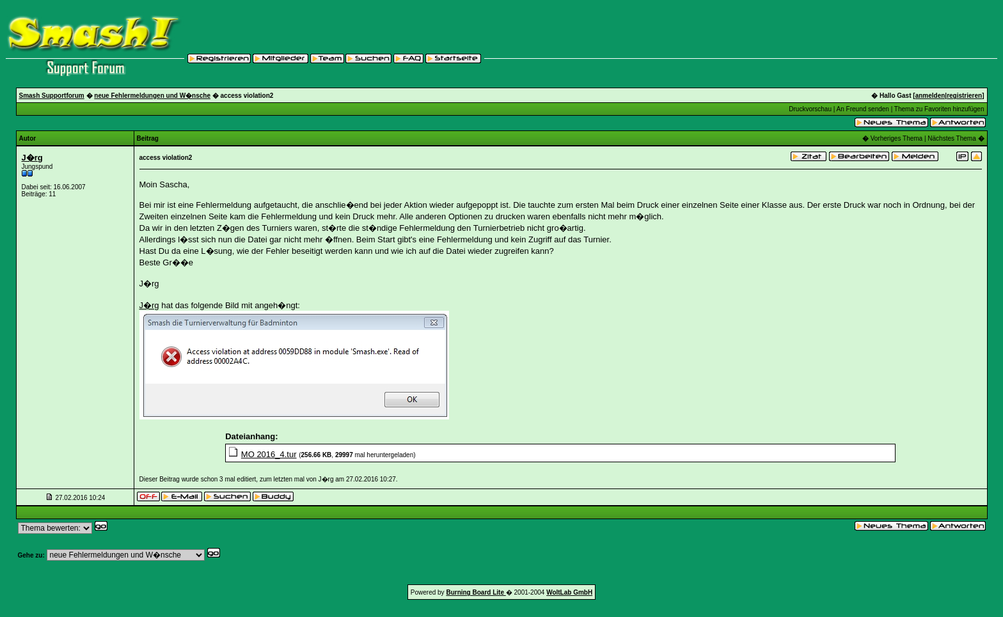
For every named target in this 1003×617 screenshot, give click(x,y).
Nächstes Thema (951, 138)
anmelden (930, 95)
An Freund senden (863, 109)
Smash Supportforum (51, 95)
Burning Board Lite (475, 592)
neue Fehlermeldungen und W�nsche (152, 95)
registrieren (964, 95)
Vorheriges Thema (897, 138)
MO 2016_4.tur (269, 454)
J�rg (32, 157)
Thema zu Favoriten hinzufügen (939, 109)
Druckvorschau (810, 109)
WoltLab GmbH (569, 592)
